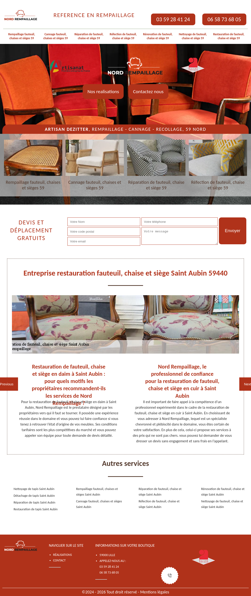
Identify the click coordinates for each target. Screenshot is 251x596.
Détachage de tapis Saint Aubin (34, 496)
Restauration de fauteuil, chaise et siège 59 (228, 36)
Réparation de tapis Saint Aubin (34, 502)
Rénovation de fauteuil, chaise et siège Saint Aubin (222, 492)
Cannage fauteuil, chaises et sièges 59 (55, 36)
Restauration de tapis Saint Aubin (36, 509)
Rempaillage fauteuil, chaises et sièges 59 (21, 36)
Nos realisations (103, 92)
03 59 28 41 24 (173, 19)
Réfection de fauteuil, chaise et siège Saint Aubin (159, 504)
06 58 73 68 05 (224, 19)
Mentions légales (154, 592)
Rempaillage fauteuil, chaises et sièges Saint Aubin (97, 492)
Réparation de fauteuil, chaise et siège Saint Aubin (160, 492)
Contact (59, 560)
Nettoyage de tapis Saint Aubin (34, 489)
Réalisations (62, 555)
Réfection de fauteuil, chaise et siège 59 (123, 36)
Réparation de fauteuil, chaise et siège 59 (88, 36)
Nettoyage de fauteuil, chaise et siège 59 (193, 36)
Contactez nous (148, 92)
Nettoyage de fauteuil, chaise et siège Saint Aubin (222, 504)
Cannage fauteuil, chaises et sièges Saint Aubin (99, 504)
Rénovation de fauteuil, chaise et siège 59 (158, 36)
